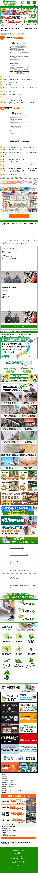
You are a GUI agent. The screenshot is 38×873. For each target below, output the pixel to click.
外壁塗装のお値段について (7, 788)
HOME (2, 24)
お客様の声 (7, 24)
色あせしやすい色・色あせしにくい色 (14, 578)
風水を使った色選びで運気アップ (15, 562)
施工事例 (4, 774)
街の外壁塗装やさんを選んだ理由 (9, 780)
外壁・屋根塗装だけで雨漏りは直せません (10, 784)
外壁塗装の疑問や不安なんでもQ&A (9, 786)
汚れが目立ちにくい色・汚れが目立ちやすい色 (20, 570)
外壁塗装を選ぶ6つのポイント (8, 782)
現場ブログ (4, 776)
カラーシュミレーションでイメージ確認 (19, 555)
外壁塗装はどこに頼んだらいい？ (9, 828)
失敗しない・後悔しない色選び (17, 548)
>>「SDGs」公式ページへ (5, 843)
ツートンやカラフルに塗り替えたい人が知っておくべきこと (23, 586)
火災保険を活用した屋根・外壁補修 (9, 830)
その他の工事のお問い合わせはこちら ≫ (19, 215)
